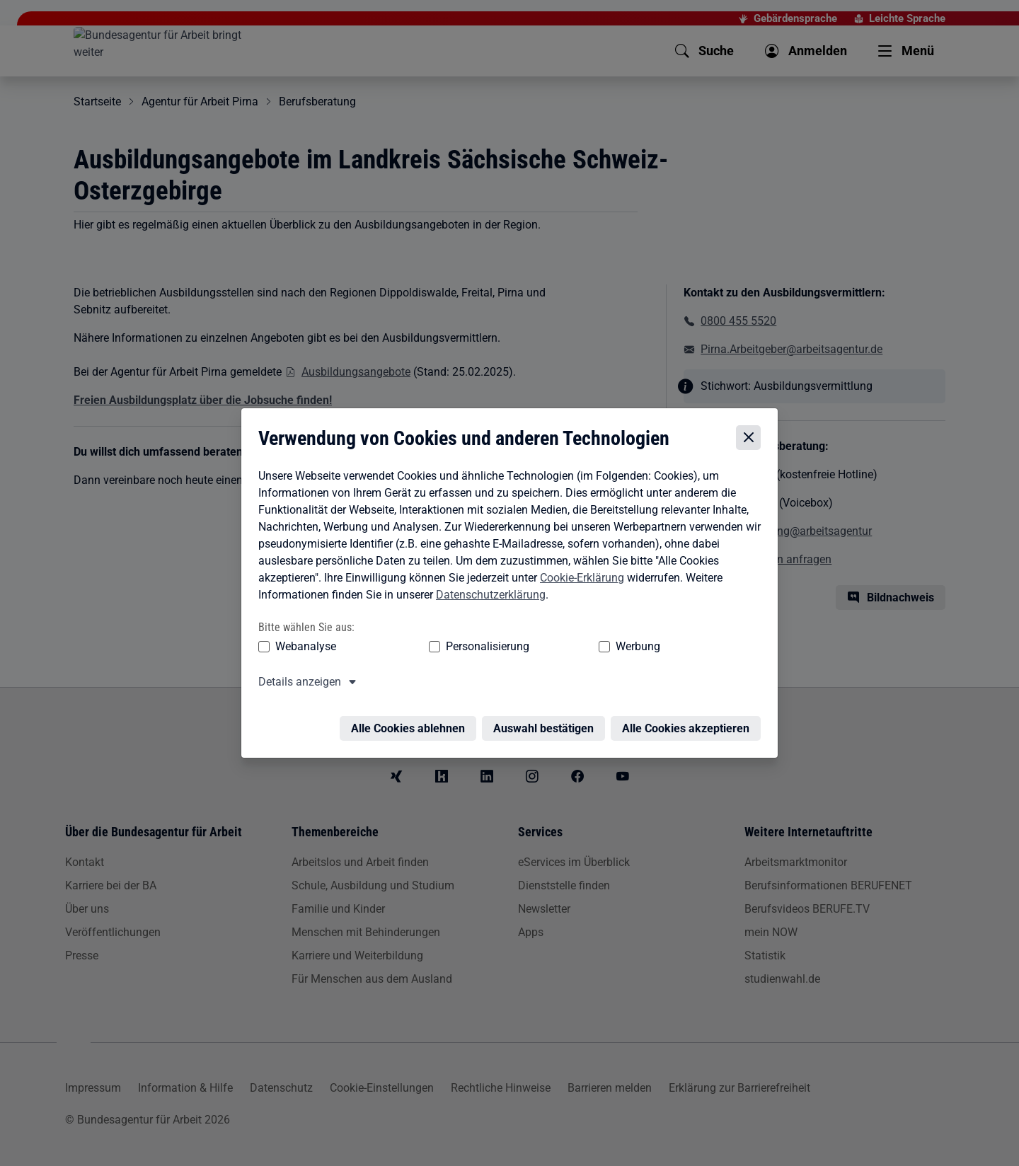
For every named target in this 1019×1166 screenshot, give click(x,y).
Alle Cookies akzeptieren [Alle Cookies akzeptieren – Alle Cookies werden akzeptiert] (689, 720)
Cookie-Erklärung (578, 577)
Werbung (554, 646)
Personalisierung (443, 646)
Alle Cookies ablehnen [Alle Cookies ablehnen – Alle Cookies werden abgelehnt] (411, 720)
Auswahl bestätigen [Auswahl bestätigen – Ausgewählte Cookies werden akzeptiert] (547, 720)
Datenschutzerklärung (487, 594)
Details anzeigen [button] (296, 681)
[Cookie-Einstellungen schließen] (751, 438)
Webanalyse (302, 646)
